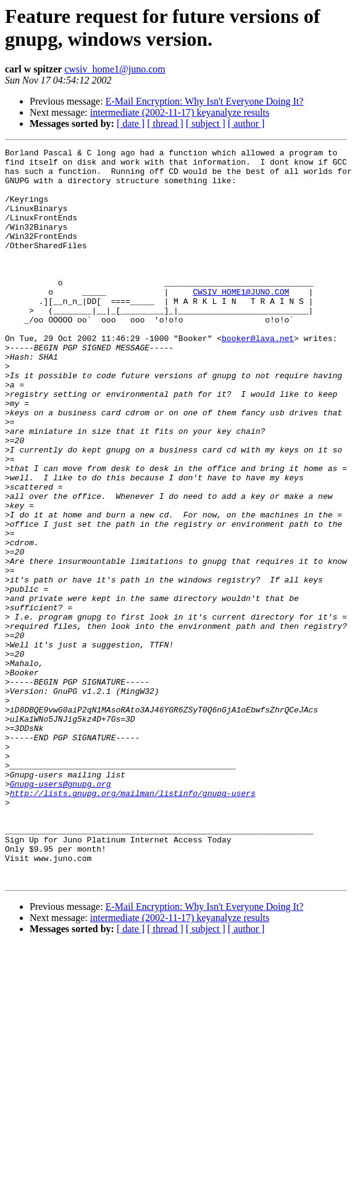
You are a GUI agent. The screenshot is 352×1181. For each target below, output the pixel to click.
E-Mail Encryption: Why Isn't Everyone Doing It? (205, 101)
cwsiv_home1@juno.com (115, 69)
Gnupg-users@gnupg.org (60, 911)
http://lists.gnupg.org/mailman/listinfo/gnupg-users (133, 922)
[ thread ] (165, 123)
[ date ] (131, 123)
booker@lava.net (258, 377)
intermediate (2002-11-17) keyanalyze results (179, 112)
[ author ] (246, 123)
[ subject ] (205, 123)
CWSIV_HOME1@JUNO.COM (241, 321)
